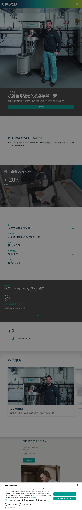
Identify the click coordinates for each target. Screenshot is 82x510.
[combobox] (77, 485)
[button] (28, 508)
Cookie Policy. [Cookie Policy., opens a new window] (32, 497)
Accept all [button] (64, 494)
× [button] (80, 484)
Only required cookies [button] (64, 498)
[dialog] (41, 496)
